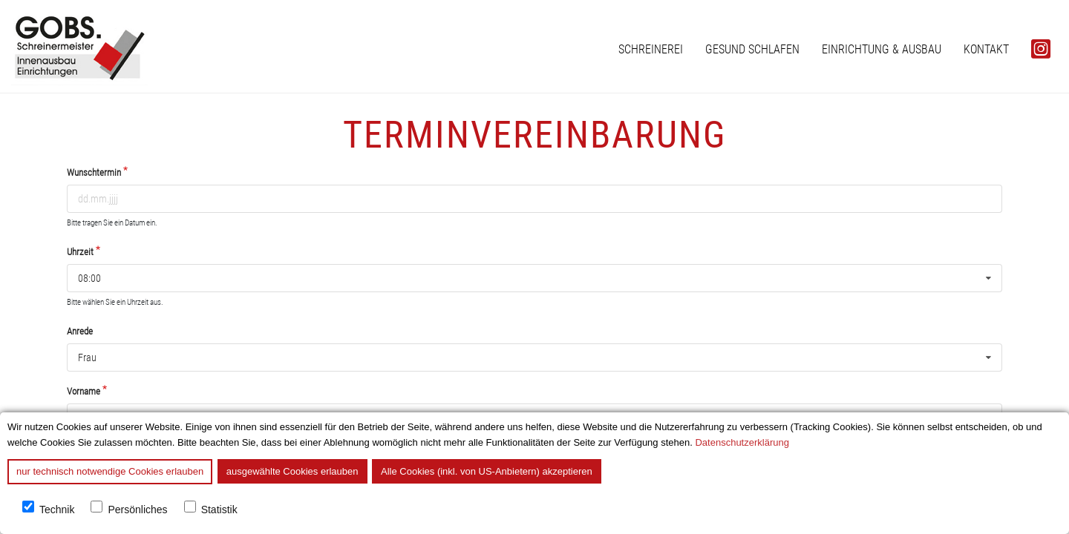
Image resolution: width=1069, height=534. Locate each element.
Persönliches (137, 509)
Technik (56, 509)
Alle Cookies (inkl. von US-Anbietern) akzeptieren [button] (486, 471)
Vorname (83, 391)
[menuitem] (650, 49)
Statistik (219, 509)
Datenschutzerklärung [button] (741, 442)
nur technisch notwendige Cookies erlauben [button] (109, 471)
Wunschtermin (94, 172)
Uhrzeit (80, 251)
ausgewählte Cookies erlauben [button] (292, 471)
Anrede (80, 331)
